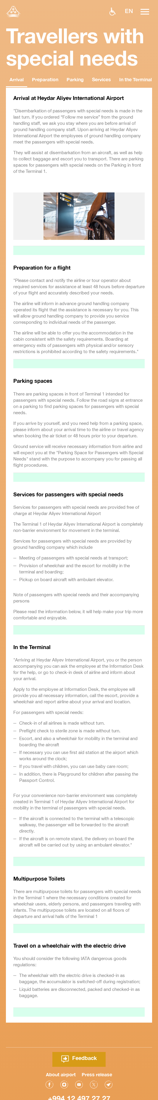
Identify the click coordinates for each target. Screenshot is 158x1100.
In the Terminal (135, 79)
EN (129, 10)
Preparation (45, 79)
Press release (97, 1055)
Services (101, 79)
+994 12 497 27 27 (79, 1079)
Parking (75, 79)
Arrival (16, 79)
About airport (61, 1055)
